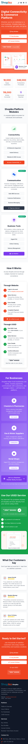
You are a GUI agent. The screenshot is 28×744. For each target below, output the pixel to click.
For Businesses (5, 712)
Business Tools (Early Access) (9, 731)
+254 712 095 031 (8, 741)
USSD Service (5, 714)
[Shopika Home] (6, 2)
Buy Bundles (4, 725)
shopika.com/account (17, 291)
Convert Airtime (5, 728)
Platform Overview (6, 706)
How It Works (5, 709)
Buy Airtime (4, 722)
